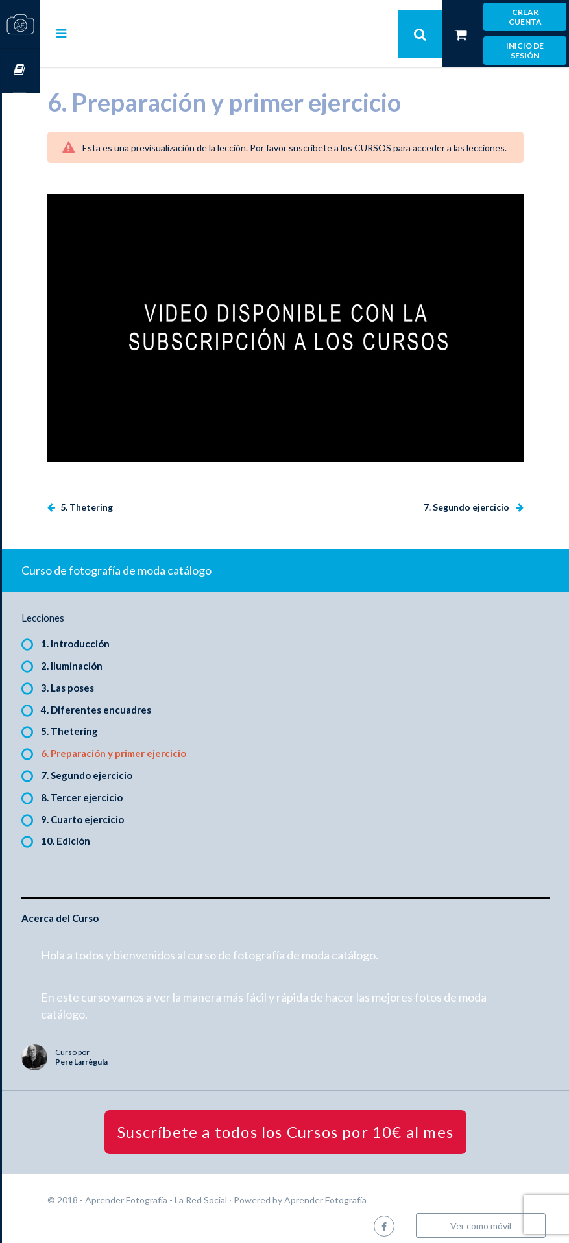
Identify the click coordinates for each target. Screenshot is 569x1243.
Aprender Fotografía (363, 1190)
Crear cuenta (525, 17)
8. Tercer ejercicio (120, 788)
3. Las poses (105, 678)
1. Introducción (113, 635)
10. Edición (103, 832)
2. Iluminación (110, 657)
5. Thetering (124, 498)
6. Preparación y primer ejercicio (151, 745)
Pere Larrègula (119, 1053)
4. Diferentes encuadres (134, 700)
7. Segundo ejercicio (467, 498)
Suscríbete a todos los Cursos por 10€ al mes (305, 1122)
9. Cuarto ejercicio (120, 810)
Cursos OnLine (20, 70)
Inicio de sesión (525, 50)
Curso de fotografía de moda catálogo (155, 562)
